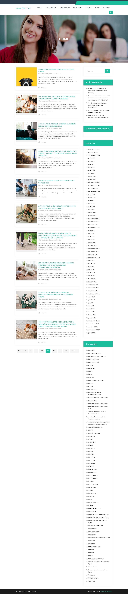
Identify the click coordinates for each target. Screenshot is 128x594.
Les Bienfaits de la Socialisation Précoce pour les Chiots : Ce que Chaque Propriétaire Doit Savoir (56, 265)
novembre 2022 (93, 251)
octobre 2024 (93, 188)
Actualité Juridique (94, 353)
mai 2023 (91, 233)
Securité (91, 550)
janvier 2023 (92, 245)
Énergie (91, 454)
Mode (97, 8)
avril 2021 (91, 309)
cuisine (90, 430)
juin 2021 (91, 303)
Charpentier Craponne (96, 380)
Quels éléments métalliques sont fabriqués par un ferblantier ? (97, 105)
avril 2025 (91, 170)
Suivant (74, 351)
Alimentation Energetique (97, 356)
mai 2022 (91, 270)
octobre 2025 (92, 152)
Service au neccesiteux (96, 559)
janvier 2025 (92, 179)
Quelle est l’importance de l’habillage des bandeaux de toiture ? (97, 91)
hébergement (93, 478)
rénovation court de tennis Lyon (99, 537)
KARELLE (43, 87)
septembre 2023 (94, 227)
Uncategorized (93, 578)
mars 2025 (91, 173)
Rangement (92, 528)
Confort (90, 383)
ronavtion (91, 543)
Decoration (65, 8)
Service (90, 556)
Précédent (22, 351)
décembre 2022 (93, 248)
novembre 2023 (93, 221)
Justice (90, 490)
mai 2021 (91, 306)
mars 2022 (91, 276)
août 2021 (91, 297)
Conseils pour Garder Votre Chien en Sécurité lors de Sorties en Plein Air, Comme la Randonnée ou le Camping (57, 236)
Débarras (91, 436)
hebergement (93, 475)
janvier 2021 (92, 318)
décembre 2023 (93, 218)
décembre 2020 (93, 321)
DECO (90, 439)
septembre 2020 (94, 330)
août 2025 (91, 158)
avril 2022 (91, 273)
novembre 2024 (93, 185)
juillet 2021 (91, 300)
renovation (92, 534)
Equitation (91, 463)
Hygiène (91, 481)
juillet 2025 (91, 161)
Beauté (90, 371)
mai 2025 (91, 167)
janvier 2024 (92, 215)
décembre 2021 (93, 285)
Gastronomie (51, 8)
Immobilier (92, 487)
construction (92, 400)
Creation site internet (95, 427)
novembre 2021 (93, 288)
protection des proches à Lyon (98, 517)
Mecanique (92, 493)
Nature (106, 8)
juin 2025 (91, 164)
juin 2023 (91, 230)
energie (91, 451)
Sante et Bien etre (56, 74)
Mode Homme (93, 502)
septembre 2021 (93, 294)
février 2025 (92, 176)
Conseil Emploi (93, 389)
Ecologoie (77, 8)
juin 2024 (91, 200)
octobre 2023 (92, 224)
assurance (91, 368)
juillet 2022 (91, 264)
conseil (90, 386)
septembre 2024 (94, 191)
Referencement (93, 531)
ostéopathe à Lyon (94, 508)
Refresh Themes (105, 591)
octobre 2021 (92, 291)
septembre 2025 (94, 155)
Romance (91, 540)
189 (66, 351)
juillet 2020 (92, 333)
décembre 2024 (93, 182)
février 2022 (92, 279)
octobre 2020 (93, 327)
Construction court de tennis (98, 403)
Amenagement (93, 362)
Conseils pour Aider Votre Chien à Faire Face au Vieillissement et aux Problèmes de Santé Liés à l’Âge (57, 153)
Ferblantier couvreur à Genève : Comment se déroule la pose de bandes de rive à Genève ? (99, 98)
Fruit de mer (92, 469)
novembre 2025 (93, 149)
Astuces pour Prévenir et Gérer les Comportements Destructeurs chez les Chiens (55, 295)
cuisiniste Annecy (94, 433)
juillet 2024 (92, 197)
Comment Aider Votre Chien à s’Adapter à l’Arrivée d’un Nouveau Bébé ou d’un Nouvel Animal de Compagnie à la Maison (57, 324)
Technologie (92, 567)
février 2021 (92, 315)
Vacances (91, 581)
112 (54, 351)
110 (42, 351)
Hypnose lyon (93, 484)
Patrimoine (92, 511)
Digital (39, 8)
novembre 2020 (93, 324)
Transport (91, 575)
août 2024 (91, 194)
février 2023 (92, 242)
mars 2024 (91, 209)
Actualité (91, 350)
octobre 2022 (92, 254)
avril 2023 (91, 236)
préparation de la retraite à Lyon (99, 514)
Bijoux (90, 374)
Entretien (91, 457)
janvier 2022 (92, 282)
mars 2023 (91, 239)
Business (91, 377)
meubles (91, 496)
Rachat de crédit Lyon (95, 525)
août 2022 (91, 260)
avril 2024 (91, 206)
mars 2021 (91, 312)
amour (90, 365)
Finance (88, 8)
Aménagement (93, 359)
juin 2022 (91, 267)
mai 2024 (91, 203)
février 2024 (92, 212)
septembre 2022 (94, 257)
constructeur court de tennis (98, 397)
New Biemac (23, 8)
